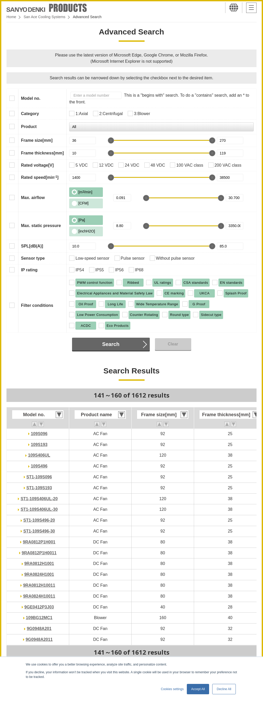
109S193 (39, 444)
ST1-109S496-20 (39, 520)
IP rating (29, 270)
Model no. (30, 98)
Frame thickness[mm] (42, 153)
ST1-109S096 (39, 477)
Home (11, 17)
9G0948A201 (39, 628)
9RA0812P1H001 (39, 542)
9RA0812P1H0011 (39, 553)
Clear (173, 344)
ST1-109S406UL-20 (39, 499)
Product (29, 126)
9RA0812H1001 (39, 563)
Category (30, 113)
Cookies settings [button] (172, 689)
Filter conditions (37, 305)
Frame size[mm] (37, 140)
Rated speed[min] (40, 177)
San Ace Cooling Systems (44, 17)
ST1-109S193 (39, 488)
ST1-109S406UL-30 (39, 509)
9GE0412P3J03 (39, 607)
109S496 (39, 466)
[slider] (111, 140)
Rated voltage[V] (37, 165)
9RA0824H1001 (39, 574)
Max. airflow (33, 197)
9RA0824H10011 (39, 596)
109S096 (39, 433)
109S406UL (39, 455)
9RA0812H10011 (39, 585)
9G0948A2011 (39, 639)
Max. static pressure (41, 225)
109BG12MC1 (39, 617)
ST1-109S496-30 (39, 531)
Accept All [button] (198, 689)
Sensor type (33, 258)
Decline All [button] (224, 689)
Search (110, 344)
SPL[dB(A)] (32, 246)
